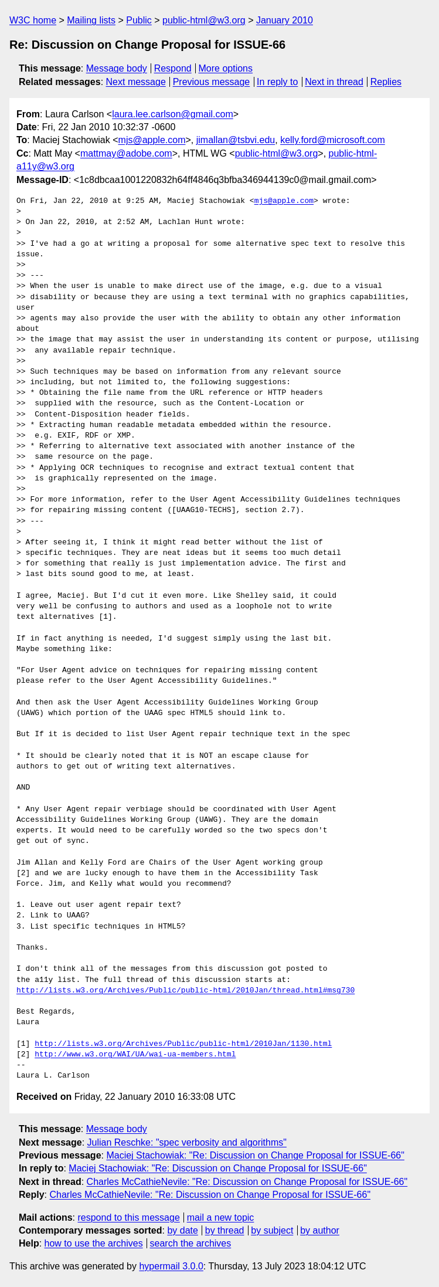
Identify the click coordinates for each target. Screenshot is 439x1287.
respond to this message (128, 1217)
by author (319, 1230)
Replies (385, 82)
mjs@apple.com (152, 140)
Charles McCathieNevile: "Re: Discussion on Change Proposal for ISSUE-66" (247, 1182)
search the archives (191, 1243)
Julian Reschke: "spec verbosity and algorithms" (187, 1142)
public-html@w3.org (204, 20)
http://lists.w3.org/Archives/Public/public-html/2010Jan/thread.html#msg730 (185, 990)
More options (226, 68)
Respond (173, 68)
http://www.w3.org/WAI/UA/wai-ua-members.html (135, 1054)
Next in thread (334, 82)
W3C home (32, 20)
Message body (116, 68)
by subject (272, 1230)
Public (139, 20)
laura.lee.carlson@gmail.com (172, 114)
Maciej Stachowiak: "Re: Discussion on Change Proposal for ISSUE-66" (255, 1155)
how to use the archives (94, 1243)
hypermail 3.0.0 (171, 1266)
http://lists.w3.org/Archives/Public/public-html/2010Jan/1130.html (183, 1044)
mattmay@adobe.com (126, 153)
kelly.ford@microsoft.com (332, 140)
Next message (136, 82)
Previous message (211, 82)
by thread (224, 1230)
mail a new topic (220, 1217)
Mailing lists (91, 20)
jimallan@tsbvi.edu (235, 140)
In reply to (277, 82)
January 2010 (284, 20)
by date (182, 1230)
